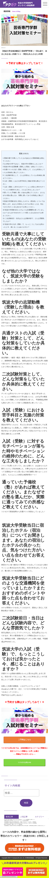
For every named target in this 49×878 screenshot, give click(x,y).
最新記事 (9, 817)
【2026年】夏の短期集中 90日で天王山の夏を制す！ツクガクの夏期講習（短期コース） (19, 819)
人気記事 (24, 817)
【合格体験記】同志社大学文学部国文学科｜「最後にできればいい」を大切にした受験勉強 (20, 821)
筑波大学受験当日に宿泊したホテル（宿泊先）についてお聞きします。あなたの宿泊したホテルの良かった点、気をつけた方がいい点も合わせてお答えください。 (24, 204)
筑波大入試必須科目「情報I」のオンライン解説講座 (13, 824)
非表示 (25, 153)
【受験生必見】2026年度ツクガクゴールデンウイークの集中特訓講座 (16, 820)
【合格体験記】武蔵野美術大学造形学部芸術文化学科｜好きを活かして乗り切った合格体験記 (20, 823)
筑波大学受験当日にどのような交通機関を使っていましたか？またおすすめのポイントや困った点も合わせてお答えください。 (23, 212)
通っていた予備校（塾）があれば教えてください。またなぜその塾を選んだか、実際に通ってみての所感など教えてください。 (24, 195)
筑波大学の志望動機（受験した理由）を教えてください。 (24, 167)
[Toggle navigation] (45, 4)
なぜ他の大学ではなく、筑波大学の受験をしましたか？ (23, 164)
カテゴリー (39, 817)
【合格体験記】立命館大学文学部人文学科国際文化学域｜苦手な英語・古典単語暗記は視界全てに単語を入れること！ (24, 825)
